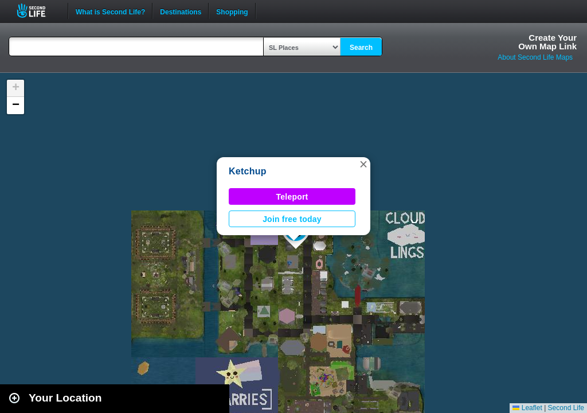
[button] (363, 164)
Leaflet (527, 408)
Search (361, 48)
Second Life (37, 10)
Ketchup (248, 171)
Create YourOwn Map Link (547, 42)
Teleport (292, 196)
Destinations (180, 11)
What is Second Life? (110, 11)
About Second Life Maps (535, 57)
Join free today (292, 219)
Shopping (232, 11)
